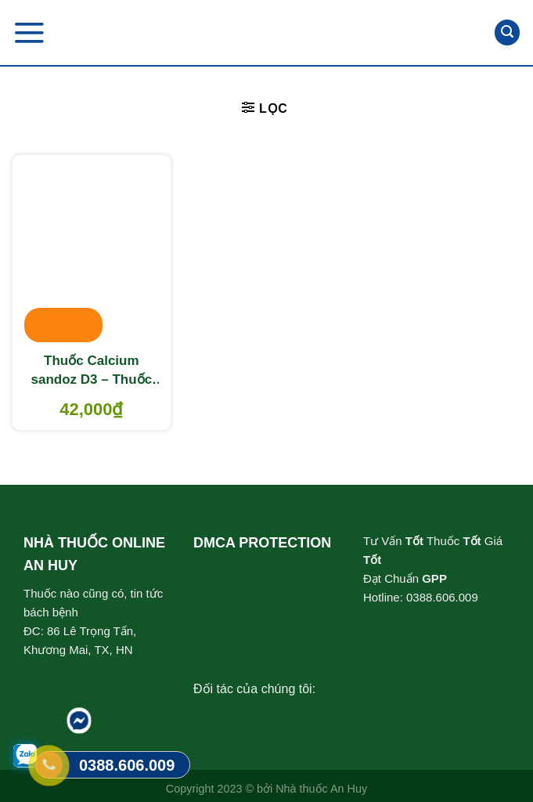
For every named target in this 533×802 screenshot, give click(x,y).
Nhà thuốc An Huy (321, 788)
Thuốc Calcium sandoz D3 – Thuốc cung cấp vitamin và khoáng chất (91, 371)
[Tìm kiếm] (507, 32)
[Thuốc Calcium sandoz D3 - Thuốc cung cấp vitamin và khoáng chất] (92, 250)
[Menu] (29, 32)
